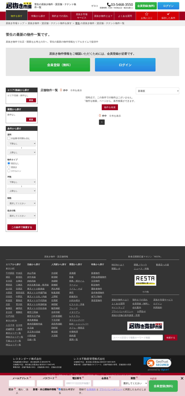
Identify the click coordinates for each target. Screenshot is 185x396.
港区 (8, 276)
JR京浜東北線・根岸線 (38, 284)
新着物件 (95, 273)
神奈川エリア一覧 (14, 336)
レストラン (74, 316)
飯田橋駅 (55, 308)
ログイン (168, 6)
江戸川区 (10, 316)
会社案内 (136, 307)
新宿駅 (54, 276)
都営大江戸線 (33, 316)
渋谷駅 (54, 273)
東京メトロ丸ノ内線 (37, 296)
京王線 (30, 327)
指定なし (15, 163)
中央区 (19, 273)
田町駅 (54, 327)
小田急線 (31, 335)
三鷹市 (19, 329)
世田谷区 (20, 292)
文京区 (9, 280)
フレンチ (73, 308)
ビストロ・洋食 (76, 304)
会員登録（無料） (60, 64)
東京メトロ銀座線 (36, 288)
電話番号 (78, 378)
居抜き (14, 167)
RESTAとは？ (118, 264)
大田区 (9, 292)
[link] (157, 364)
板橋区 (9, 308)
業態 (134, 378)
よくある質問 (125, 16)
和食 (71, 276)
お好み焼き (74, 300)
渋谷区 (9, 296)
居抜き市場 (120, 375)
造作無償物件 (97, 292)
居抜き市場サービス (81, 16)
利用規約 (157, 307)
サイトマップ (118, 307)
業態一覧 (73, 339)
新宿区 (19, 276)
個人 (20, 389)
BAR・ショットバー (79, 323)
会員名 (106, 378)
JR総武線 (31, 280)
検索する (170, 337)
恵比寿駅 (55, 288)
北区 (8, 304)
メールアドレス (21, 378)
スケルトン (16, 170)
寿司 (71, 292)
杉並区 (9, 300)
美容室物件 (96, 300)
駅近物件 (95, 284)
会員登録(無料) (146, 6)
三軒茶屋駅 (56, 316)
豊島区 (19, 300)
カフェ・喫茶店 (76, 327)
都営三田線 (32, 312)
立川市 (19, 325)
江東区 (19, 284)
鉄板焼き (73, 296)
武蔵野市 (10, 329)
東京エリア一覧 (13, 332)
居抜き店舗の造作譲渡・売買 (126, 315)
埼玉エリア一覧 (13, 344)
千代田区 (10, 273)
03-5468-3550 (122, 4)
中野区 (19, 296)
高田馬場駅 (56, 323)
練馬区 (19, 308)
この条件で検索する (21, 227)
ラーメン (73, 284)
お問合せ (141, 311)
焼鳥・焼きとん (76, 280)
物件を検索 (110, 107)
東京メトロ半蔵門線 (37, 292)
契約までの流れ (60, 16)
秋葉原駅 (55, 292)
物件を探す (16, 16)
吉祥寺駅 (55, 312)
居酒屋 (72, 273)
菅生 (77, 23)
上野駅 (54, 296)
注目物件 (95, 280)
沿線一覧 (31, 339)
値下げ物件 (96, 296)
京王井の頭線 (33, 331)
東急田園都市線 (34, 323)
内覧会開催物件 (98, 276)
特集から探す (38, 16)
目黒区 (19, 288)
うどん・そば (75, 288)
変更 (31, 100)
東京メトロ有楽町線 (37, 304)
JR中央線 (31, 276)
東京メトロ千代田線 (37, 300)
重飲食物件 (96, 288)
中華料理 (73, 331)
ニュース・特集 (141, 268)
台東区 (19, 280)
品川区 (9, 288)
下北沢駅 (55, 319)
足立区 (9, 312)
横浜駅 (54, 331)
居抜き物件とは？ (103, 16)
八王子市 (10, 325)
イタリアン (74, 312)
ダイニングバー (76, 319)
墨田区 (9, 284)
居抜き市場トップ (15, 23)
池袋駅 (54, 280)
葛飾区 (19, 312)
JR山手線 (31, 273)
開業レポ (116, 268)
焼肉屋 (72, 335)
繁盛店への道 (162, 264)
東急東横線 (32, 319)
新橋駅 (54, 284)
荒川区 (19, 304)
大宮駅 (54, 335)
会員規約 (91, 389)
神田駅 (54, 304)
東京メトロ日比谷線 (37, 308)
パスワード (50, 378)
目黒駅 (54, 300)
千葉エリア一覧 (13, 340)
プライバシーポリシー (122, 311)
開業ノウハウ (140, 264)
